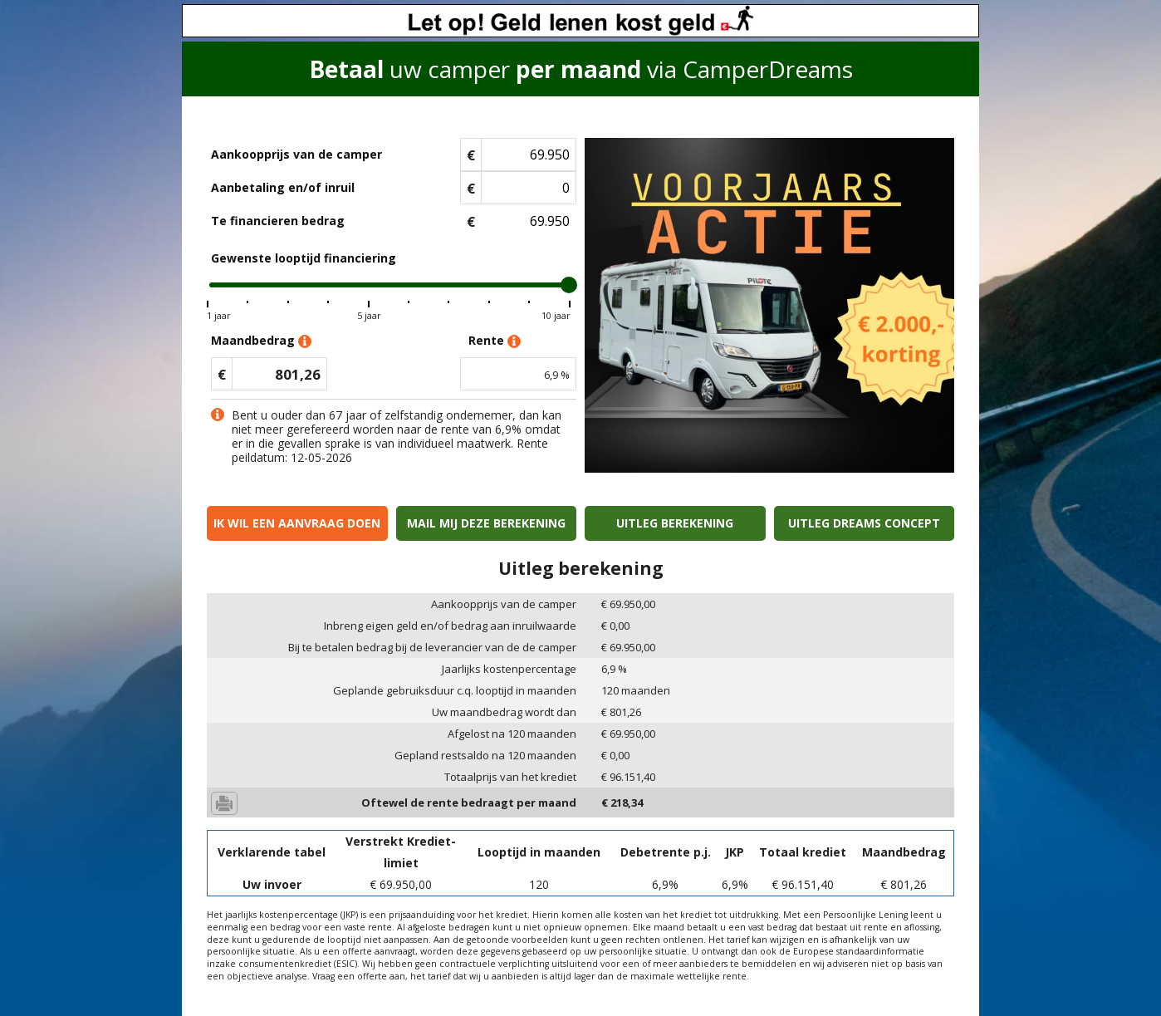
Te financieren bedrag (278, 220)
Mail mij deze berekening (486, 523)
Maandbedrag (261, 341)
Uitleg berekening (674, 523)
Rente (494, 341)
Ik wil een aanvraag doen (296, 523)
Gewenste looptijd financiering (303, 258)
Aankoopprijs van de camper (296, 154)
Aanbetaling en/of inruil (283, 187)
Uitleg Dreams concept (864, 523)
